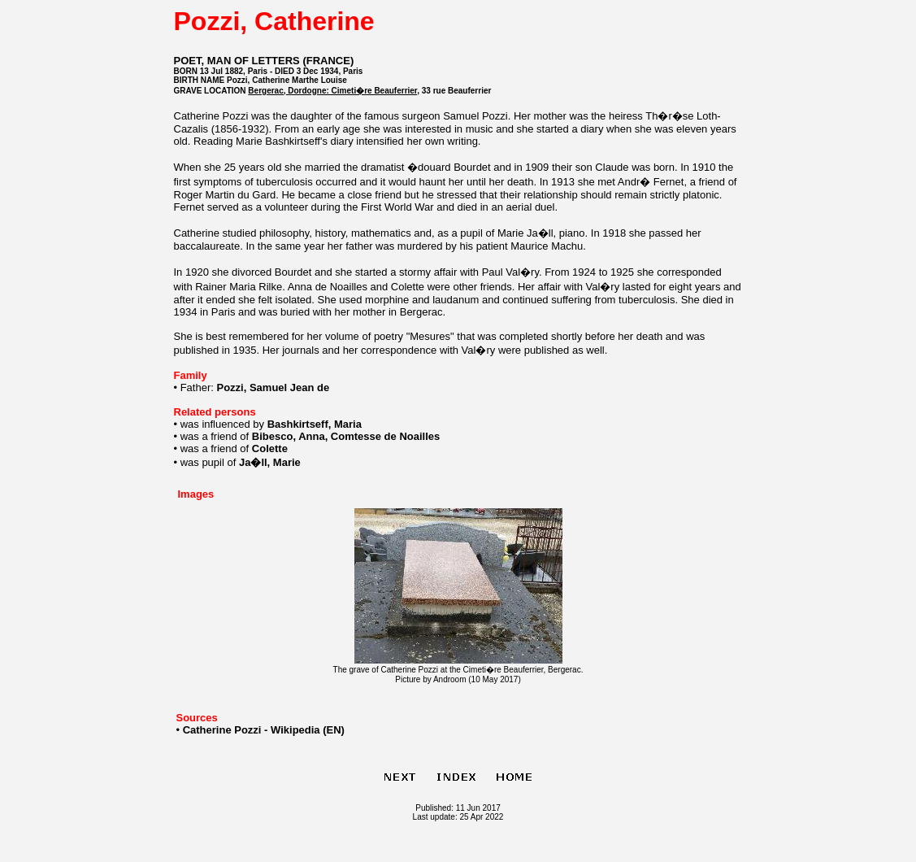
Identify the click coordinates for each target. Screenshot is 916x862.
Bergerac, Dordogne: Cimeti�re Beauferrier (332, 90)
